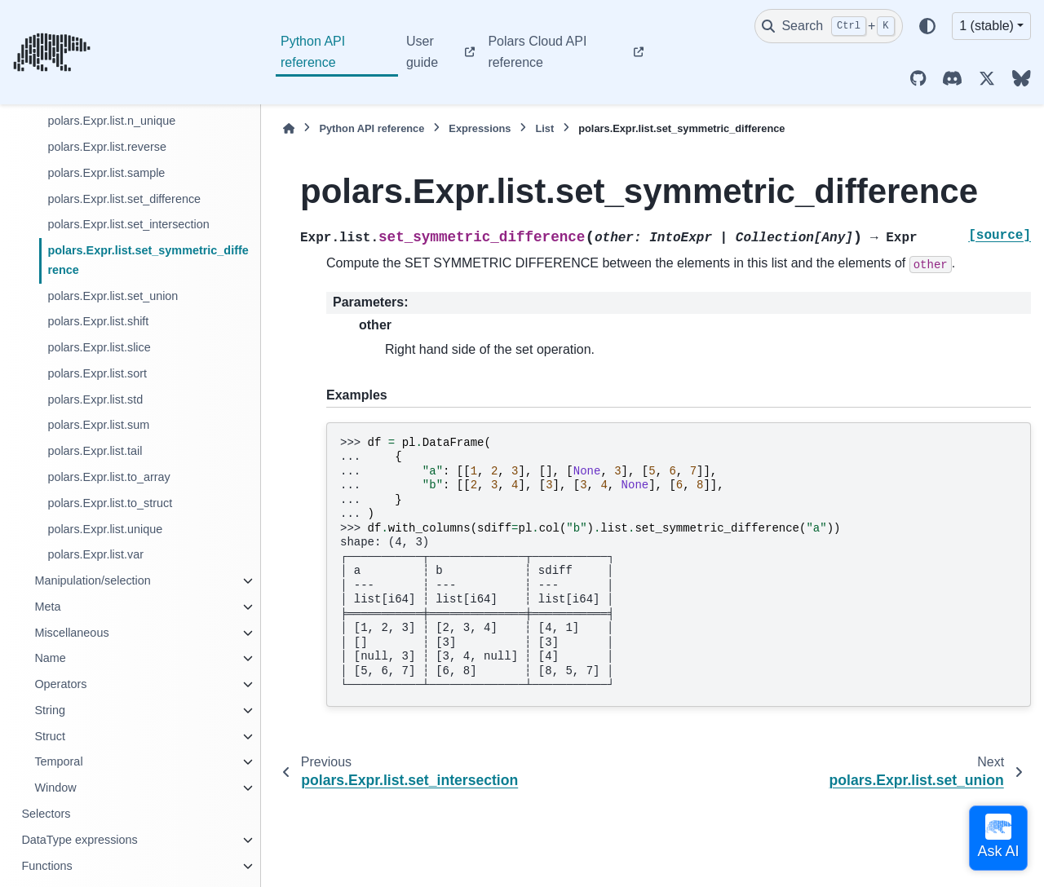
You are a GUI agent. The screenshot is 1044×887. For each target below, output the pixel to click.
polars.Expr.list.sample (106, 172)
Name (49, 657)
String (49, 710)
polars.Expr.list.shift (97, 321)
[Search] (828, 26)
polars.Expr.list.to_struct (109, 503)
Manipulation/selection (92, 580)
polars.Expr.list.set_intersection (128, 224)
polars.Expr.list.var (95, 554)
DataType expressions (79, 839)
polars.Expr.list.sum (98, 424)
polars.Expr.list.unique (104, 529)
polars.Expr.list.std (95, 399)
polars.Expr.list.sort (97, 373)
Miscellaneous (71, 632)
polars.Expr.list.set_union (112, 295)
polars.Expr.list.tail (94, 450)
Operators (60, 684)
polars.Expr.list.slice (98, 347)
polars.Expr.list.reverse (106, 146)
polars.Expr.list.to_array (108, 476)
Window (55, 787)
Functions (46, 865)
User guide (422, 51)
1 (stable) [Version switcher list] (986, 26)
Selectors (45, 813)
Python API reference (313, 51)
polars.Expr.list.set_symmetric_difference (147, 260)
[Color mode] (927, 26)
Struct (49, 736)
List (544, 128)
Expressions (480, 128)
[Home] (288, 128)
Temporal (58, 761)
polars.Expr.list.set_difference (124, 198)
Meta (47, 606)
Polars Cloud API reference (537, 51)
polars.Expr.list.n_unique (111, 120)
